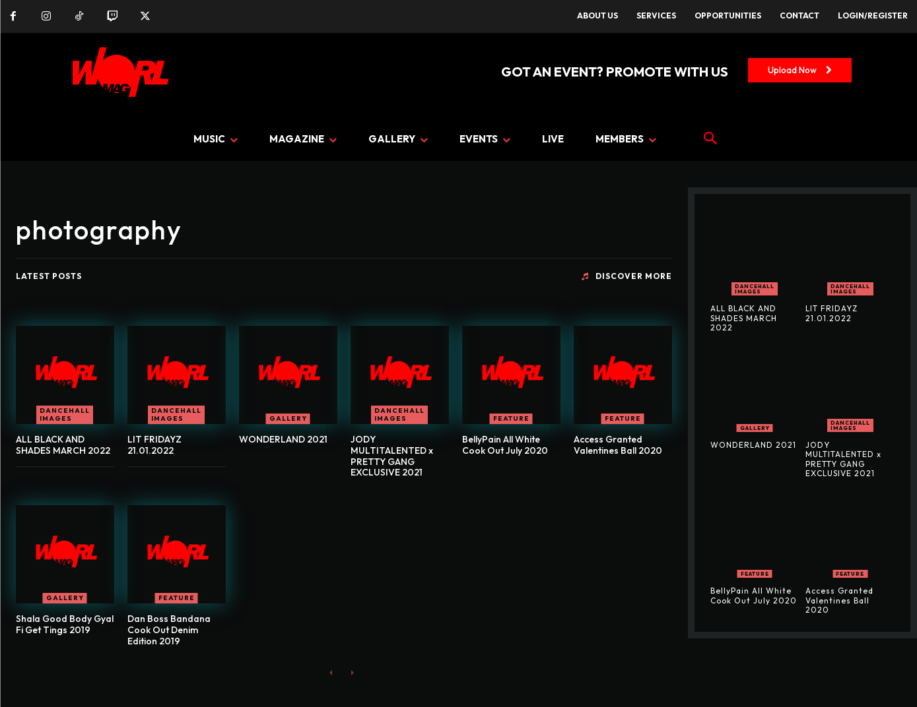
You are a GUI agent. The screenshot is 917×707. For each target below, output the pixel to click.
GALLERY (288, 418)
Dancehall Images (65, 414)
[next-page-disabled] (352, 672)
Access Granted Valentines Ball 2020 (618, 444)
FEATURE (511, 418)
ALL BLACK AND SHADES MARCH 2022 (63, 444)
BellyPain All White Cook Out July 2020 (505, 444)
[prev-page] (331, 672)
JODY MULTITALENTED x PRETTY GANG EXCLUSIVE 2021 (392, 455)
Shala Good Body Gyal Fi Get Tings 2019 (65, 624)
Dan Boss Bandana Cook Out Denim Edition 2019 (169, 630)
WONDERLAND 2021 (283, 439)
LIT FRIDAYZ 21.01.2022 (154, 444)
